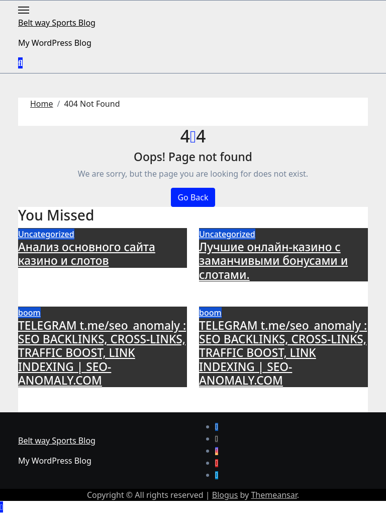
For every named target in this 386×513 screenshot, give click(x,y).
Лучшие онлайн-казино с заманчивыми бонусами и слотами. (273, 260)
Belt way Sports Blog (56, 22)
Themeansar (274, 494)
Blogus (225, 494)
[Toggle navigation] (23, 10)
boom (29, 312)
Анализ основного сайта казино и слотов (86, 253)
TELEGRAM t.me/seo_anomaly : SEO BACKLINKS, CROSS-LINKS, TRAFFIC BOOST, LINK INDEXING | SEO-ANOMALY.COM (102, 353)
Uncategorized (46, 234)
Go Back (192, 197)
